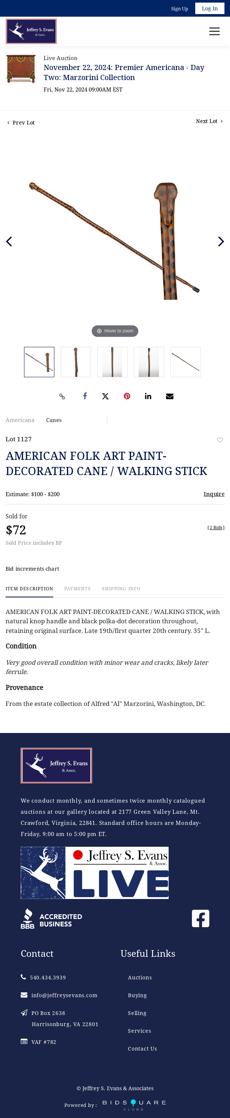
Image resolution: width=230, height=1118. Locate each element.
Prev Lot (21, 122)
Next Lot (209, 121)
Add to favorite (220, 440)
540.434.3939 (43, 977)
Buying (137, 995)
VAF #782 (39, 1041)
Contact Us (142, 1048)
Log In (210, 8)
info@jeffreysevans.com (59, 995)
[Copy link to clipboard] (62, 396)
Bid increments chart (32, 568)
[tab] (29, 591)
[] (215, 527)
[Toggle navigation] (214, 31)
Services (139, 1030)
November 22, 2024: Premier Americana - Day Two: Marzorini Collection (124, 72)
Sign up (179, 8)
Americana (20, 420)
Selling (137, 1012)
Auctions (140, 977)
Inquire (214, 493)
